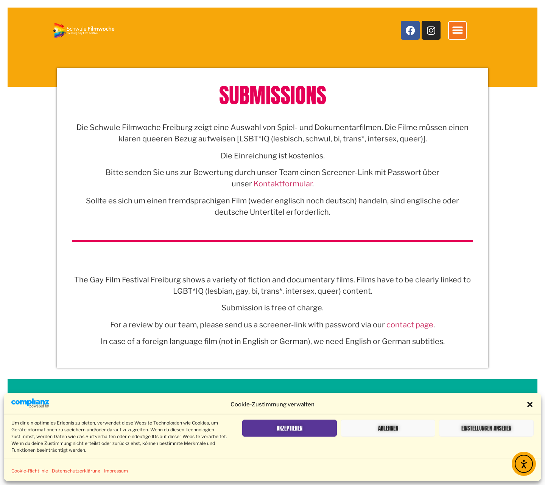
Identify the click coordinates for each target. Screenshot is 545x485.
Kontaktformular (283, 183)
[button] (530, 404)
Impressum (116, 471)
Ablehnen (388, 428)
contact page (409, 324)
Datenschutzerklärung (76, 471)
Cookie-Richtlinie (29, 471)
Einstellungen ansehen (486, 428)
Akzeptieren (289, 428)
